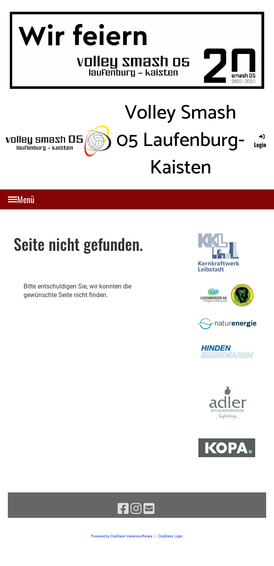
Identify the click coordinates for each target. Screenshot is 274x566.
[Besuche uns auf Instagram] (136, 508)
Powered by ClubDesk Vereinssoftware (121, 536)
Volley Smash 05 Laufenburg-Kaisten (180, 140)
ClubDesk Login (170, 536)
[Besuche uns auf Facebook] (123, 508)
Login (260, 141)
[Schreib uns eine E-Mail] (148, 508)
